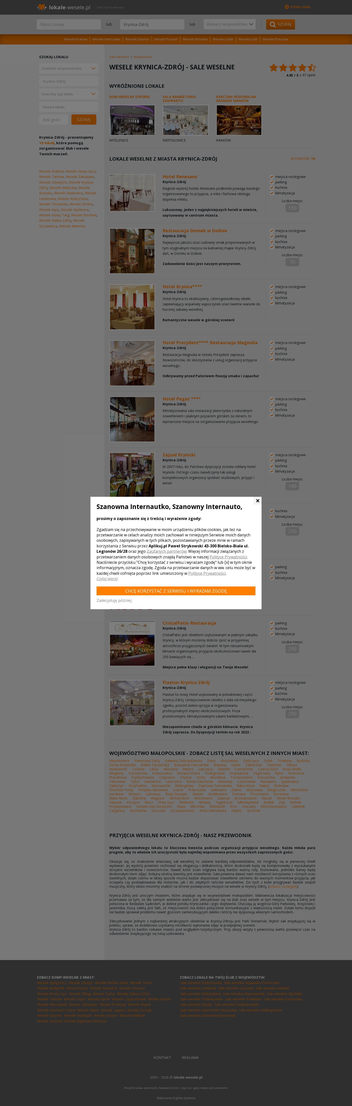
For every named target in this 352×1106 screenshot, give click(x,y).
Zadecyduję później (114, 600)
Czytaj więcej (107, 578)
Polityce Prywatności (228, 557)
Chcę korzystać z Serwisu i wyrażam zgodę (176, 591)
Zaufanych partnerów (167, 551)
